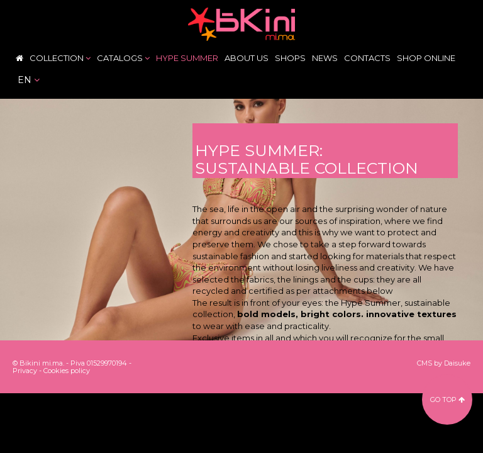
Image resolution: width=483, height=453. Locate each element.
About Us (247, 58)
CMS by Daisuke (443, 363)
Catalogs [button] (123, 58)
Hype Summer (187, 58)
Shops (290, 58)
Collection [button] (60, 58)
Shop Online (426, 58)
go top (447, 399)
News (325, 58)
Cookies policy (66, 370)
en (29, 80)
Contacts (367, 58)
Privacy (25, 370)
